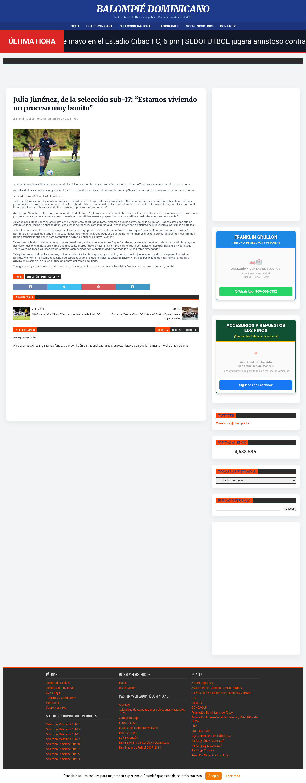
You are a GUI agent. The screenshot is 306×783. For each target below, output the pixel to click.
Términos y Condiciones (61, 697)
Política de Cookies (58, 682)
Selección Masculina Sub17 (63, 729)
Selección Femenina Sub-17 (43, 277)
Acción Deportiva (202, 682)
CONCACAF (198, 707)
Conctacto (52, 702)
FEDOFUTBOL (128, 723)
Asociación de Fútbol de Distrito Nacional (217, 687)
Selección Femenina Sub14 (63, 759)
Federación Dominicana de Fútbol (212, 712)
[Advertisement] (245, 154)
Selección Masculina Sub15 (63, 734)
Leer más (233, 776)
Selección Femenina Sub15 (63, 754)
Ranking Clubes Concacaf (207, 740)
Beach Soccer (127, 687)
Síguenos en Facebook (256, 385)
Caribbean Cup (128, 718)
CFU (194, 697)
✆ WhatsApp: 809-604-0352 (256, 291)
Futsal (122, 682)
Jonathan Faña (128, 732)
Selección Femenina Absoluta (209, 755)
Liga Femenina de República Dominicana (144, 742)
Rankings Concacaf (203, 750)
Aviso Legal (53, 692)
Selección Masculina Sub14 (63, 739)
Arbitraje (124, 704)
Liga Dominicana (99, 26)
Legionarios (169, 26)
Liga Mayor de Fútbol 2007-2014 (140, 747)
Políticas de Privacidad (60, 687)
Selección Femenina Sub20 (63, 744)
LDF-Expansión (128, 737)
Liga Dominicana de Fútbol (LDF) (212, 735)
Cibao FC (197, 702)
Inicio (74, 26)
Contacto (228, 26)
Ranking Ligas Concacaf (206, 745)
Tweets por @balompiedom (233, 423)
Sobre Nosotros (199, 26)
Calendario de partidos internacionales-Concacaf (221, 692)
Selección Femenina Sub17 (63, 749)
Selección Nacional (136, 26)
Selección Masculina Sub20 (63, 724)
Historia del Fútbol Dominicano (138, 727)
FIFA (194, 725)
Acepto (213, 776)
